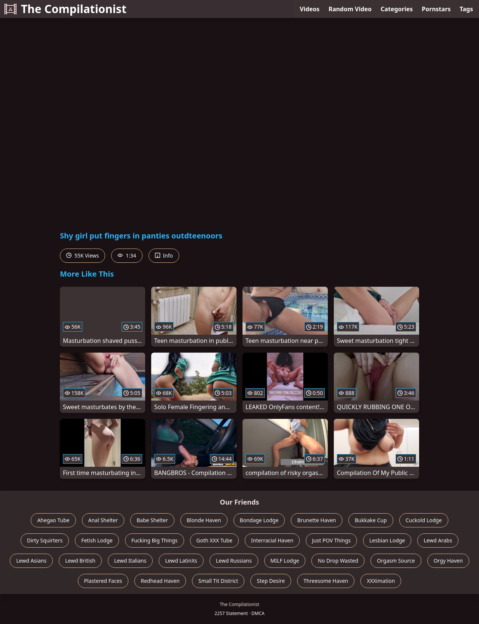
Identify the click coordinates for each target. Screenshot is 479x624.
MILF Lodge (285, 560)
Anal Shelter (103, 520)
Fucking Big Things (154, 540)
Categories (397, 9)
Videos (310, 9)
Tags (466, 9)
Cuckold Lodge (424, 520)
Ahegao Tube (53, 520)
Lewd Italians (130, 560)
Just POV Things (331, 540)
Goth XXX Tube (214, 540)
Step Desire (271, 580)
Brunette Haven (316, 520)
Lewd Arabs (438, 540)
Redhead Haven (160, 580)
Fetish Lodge (97, 540)
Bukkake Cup (371, 520)
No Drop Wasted (338, 560)
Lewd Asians (31, 560)
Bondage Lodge (259, 520)
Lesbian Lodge (387, 540)
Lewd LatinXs (181, 560)
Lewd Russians (234, 560)
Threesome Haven (325, 580)
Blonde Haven (204, 520)
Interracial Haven (272, 540)
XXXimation (381, 580)
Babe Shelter (152, 520)
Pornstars (436, 9)
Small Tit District (218, 580)
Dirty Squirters (44, 540)
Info (164, 255)
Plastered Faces (103, 580)
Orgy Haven (448, 560)
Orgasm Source (396, 560)
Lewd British (80, 560)
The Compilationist (65, 8)
